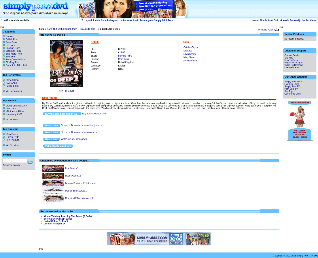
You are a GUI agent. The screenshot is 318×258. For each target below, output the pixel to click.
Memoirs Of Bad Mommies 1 (79, 198)
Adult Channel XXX (15, 105)
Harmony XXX (12, 114)
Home (255, 20)
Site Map (288, 58)
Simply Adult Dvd (269, 20)
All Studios (10, 119)
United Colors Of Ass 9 (56, 221)
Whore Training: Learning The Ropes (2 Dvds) (68, 216)
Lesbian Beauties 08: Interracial (80, 183)
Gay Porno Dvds (292, 94)
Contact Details (291, 55)
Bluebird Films (87, 29)
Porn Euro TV (291, 89)
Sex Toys (288, 91)
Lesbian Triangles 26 (54, 223)
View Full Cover (66, 91)
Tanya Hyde (11, 137)
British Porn (70, 29)
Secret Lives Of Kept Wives (58, 219)
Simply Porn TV (292, 86)
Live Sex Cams (308, 20)
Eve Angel (10, 83)
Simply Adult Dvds (293, 81)
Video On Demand (289, 20)
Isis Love (188, 50)
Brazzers (9, 108)
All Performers (12, 91)
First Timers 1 (72, 168)
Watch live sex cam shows (74, 139)
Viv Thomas (11, 139)
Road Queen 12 (73, 176)
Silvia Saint (11, 85)
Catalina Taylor (191, 47)
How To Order (291, 60)
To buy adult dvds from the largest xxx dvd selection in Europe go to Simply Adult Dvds (127, 20)
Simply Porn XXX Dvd (50, 29)
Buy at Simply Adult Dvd (94, 113)
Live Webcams (291, 67)
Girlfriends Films (13, 111)
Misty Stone (189, 57)
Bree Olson (11, 80)
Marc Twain (123, 59)
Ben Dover (10, 134)
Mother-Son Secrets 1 (76, 191)
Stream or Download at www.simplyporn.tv (81, 125)
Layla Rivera (190, 54)
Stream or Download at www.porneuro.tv (81, 132)
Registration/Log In (293, 62)
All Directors (11, 145)
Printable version (266, 29)
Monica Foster (190, 60)
